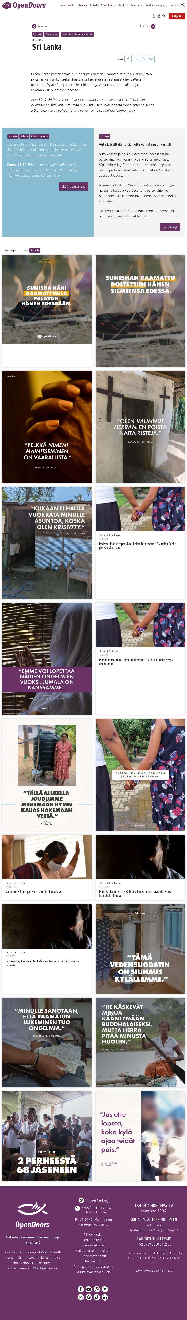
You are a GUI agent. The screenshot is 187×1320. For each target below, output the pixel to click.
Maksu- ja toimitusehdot (93, 1250)
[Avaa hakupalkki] (164, 16)
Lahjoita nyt (170, 227)
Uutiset (102, 651)
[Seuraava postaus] (34, 26)
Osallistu (123, 5)
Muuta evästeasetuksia (93, 1272)
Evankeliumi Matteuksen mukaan (77, 34)
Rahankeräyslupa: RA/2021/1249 (153, 1271)
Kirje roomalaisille (39, 136)
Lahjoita (177, 16)
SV (183, 5)
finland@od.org (97, 1200)
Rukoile (94, 5)
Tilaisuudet (137, 5)
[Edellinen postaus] (153, 26)
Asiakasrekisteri (93, 1245)
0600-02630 (154, 1224)
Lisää (175, 5)
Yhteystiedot (93, 1234)
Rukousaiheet (51, 34)
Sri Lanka (37, 34)
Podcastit (103, 535)
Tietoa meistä (66, 5)
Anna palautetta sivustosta (93, 1266)
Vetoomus (82, 5)
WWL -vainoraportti (156, 5)
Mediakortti (93, 1261)
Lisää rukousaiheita (74, 186)
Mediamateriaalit (93, 1256)
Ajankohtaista (108, 5)
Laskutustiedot (93, 1239)
